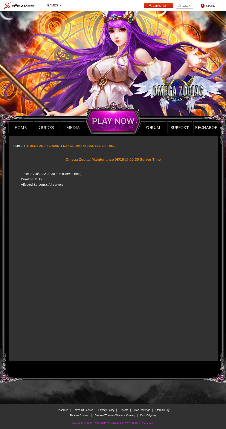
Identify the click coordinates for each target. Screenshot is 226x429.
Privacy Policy (106, 410)
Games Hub (157, 5)
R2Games (19, 5)
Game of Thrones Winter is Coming (115, 415)
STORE (210, 5)
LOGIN (186, 5)
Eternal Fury (162, 410)
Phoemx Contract (80, 415)
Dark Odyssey (148, 415)
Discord (124, 410)
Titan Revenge (142, 410)
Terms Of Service (83, 410)
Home (18, 146)
